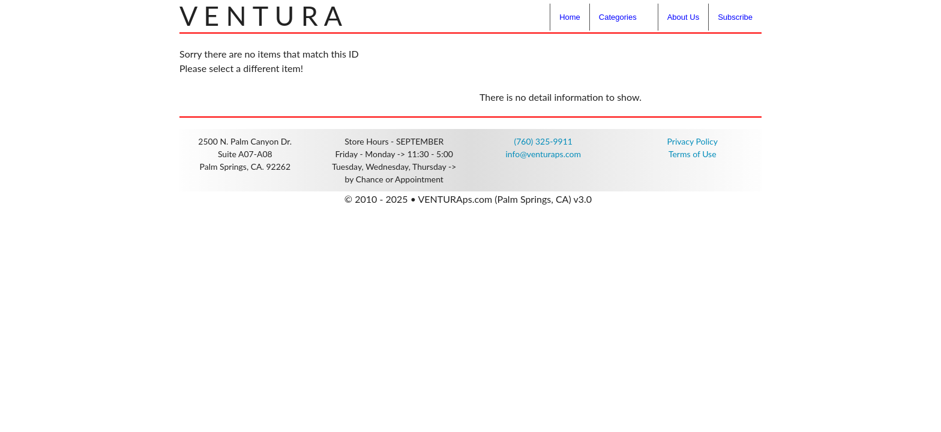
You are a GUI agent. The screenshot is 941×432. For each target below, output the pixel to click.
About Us (683, 17)
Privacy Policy (692, 141)
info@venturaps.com (543, 154)
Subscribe (735, 17)
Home (569, 17)
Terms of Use (693, 154)
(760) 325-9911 (543, 141)
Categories (618, 17)
